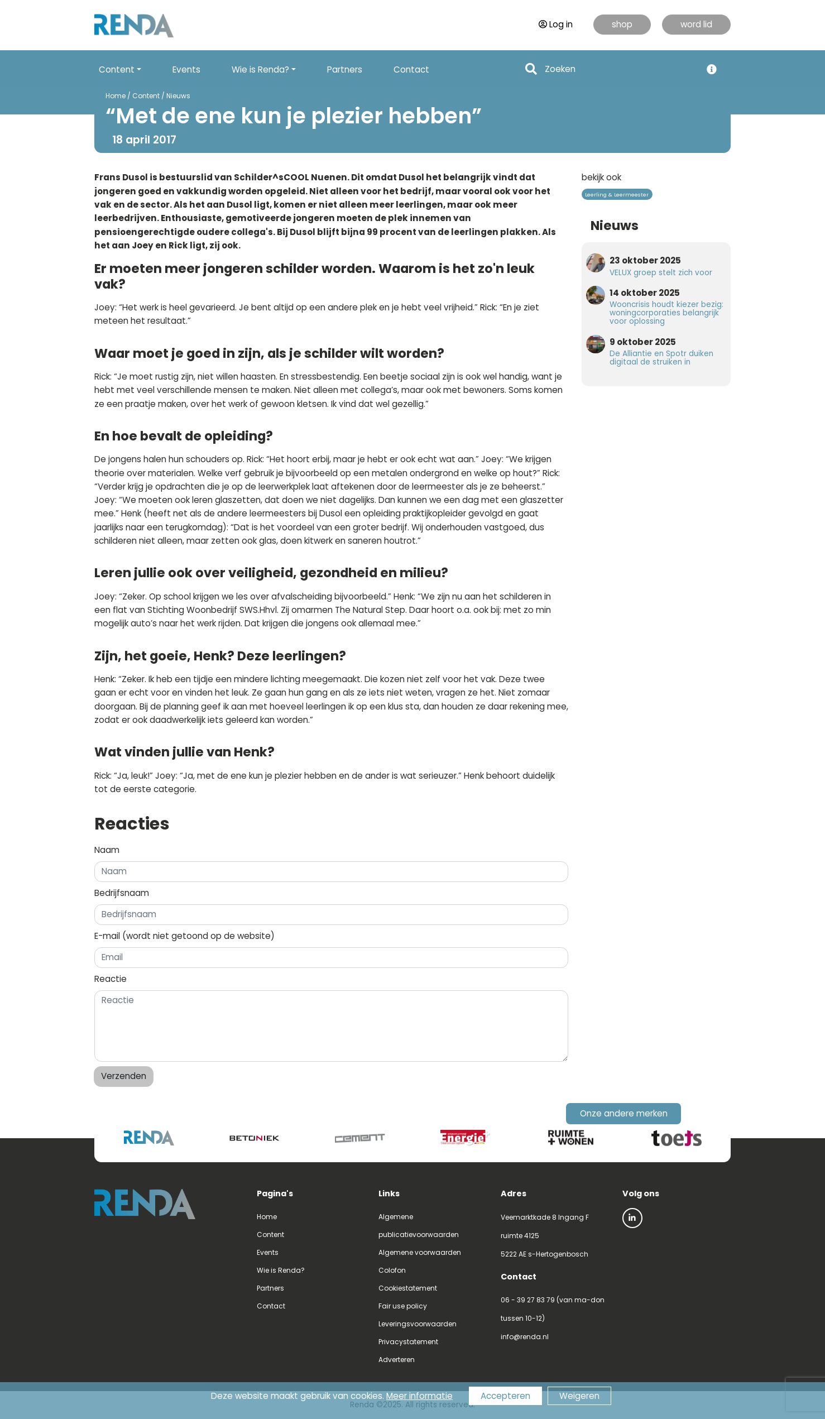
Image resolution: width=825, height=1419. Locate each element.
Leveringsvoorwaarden (417, 1324)
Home (115, 95)
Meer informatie (419, 1396)
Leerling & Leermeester (617, 194)
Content (146, 95)
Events (186, 69)
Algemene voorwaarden (419, 1252)
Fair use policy (402, 1306)
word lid (696, 24)
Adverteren (396, 1359)
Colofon (392, 1270)
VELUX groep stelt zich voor (661, 272)
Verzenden (123, 1076)
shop (622, 24)
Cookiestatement (407, 1288)
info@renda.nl (525, 1336)
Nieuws (178, 95)
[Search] (620, 69)
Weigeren (579, 1396)
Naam (106, 850)
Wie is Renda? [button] (260, 69)
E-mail (184, 936)
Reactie (110, 979)
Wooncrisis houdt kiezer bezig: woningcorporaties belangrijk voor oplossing (666, 313)
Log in (556, 24)
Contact (411, 69)
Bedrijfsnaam (121, 893)
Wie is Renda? (281, 1270)
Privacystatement (408, 1341)
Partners (344, 69)
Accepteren (505, 1396)
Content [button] (117, 69)
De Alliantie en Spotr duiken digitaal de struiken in (661, 357)
